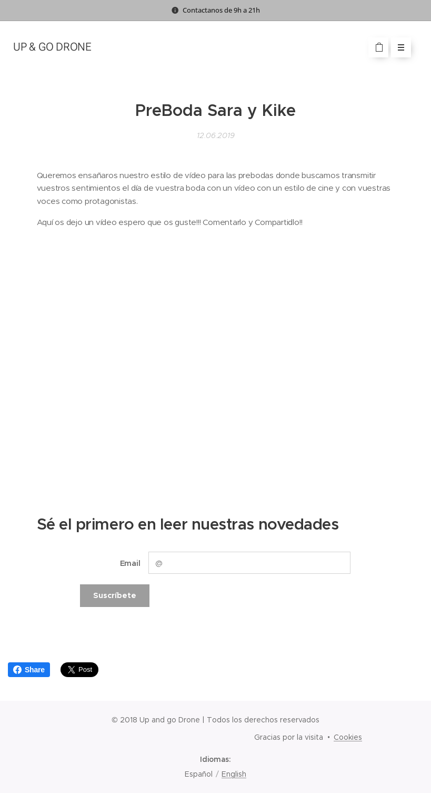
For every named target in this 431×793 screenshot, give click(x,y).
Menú (397, 47)
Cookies (348, 737)
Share (29, 669)
